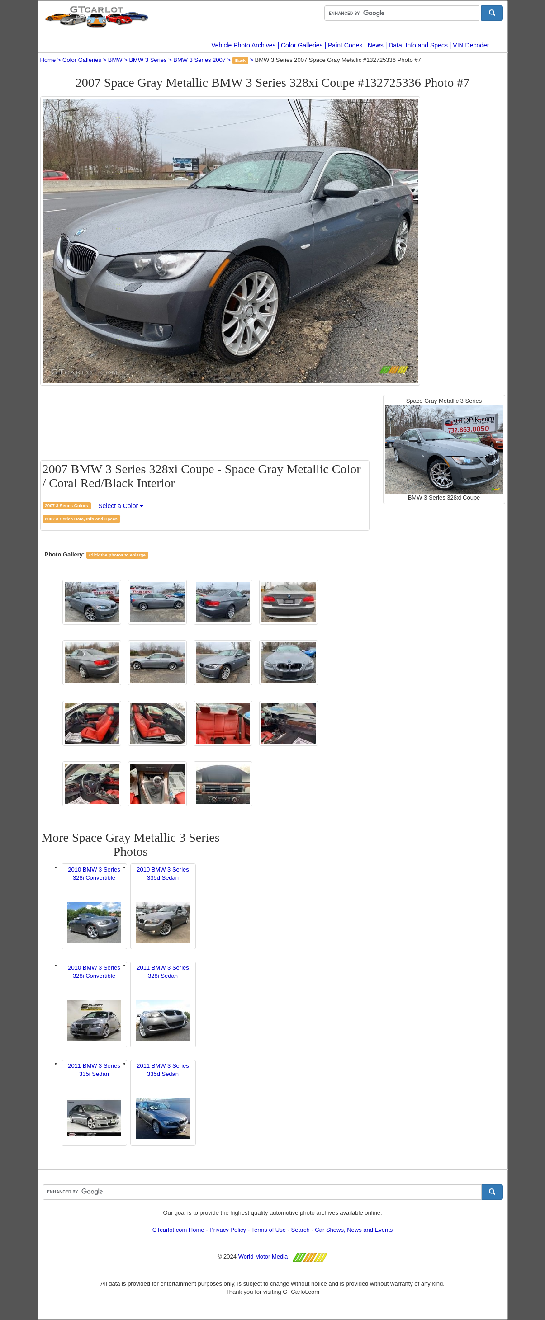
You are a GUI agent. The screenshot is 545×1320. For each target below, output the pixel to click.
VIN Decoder (471, 45)
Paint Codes (345, 45)
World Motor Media (263, 1256)
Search (300, 1229)
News (376, 45)
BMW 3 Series (147, 60)
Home (48, 60)
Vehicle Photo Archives (243, 45)
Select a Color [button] (120, 505)
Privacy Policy (227, 1229)
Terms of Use (268, 1229)
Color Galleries (302, 45)
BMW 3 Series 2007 (199, 60)
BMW (115, 60)
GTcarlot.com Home (178, 1229)
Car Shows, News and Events (354, 1229)
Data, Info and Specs (418, 45)
